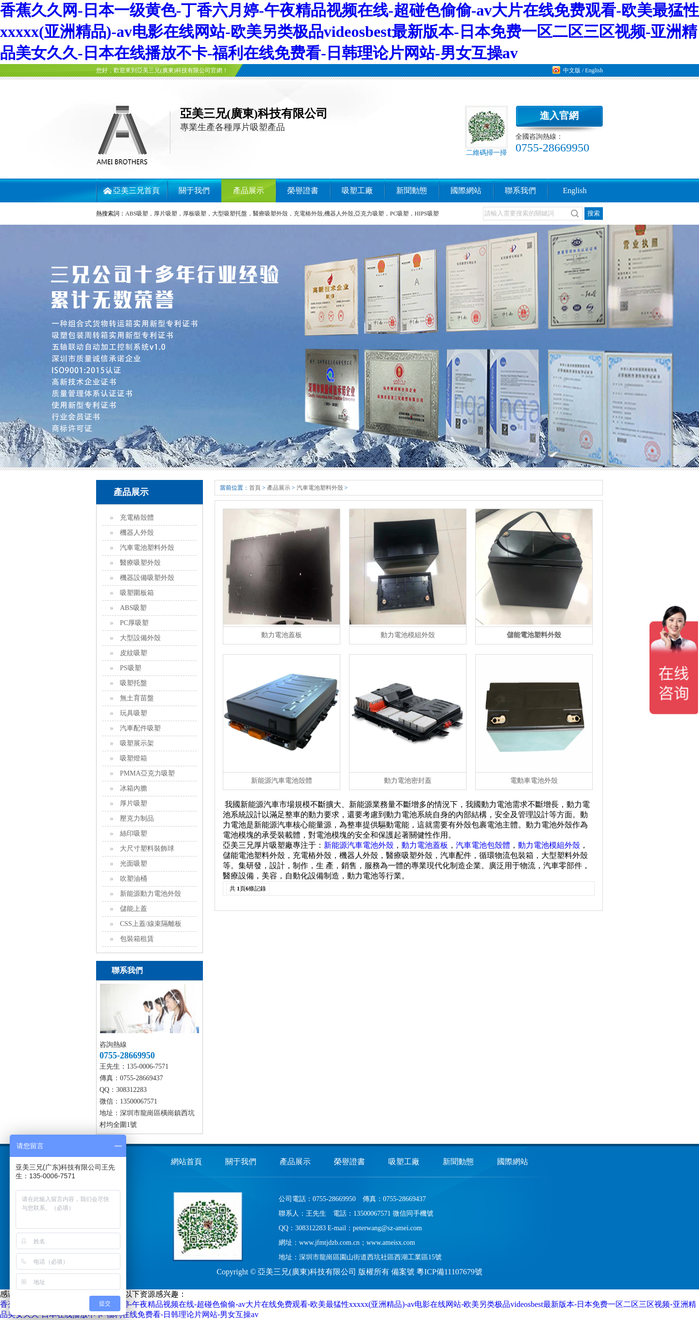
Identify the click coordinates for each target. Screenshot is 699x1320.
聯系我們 (520, 190)
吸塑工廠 (357, 190)
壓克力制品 (137, 818)
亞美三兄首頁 (136, 190)
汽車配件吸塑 (140, 728)
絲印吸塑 (133, 833)
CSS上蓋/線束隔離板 (151, 923)
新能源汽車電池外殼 (359, 845)
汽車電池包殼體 (483, 845)
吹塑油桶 (133, 878)
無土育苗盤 (137, 698)
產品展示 (248, 190)
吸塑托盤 (133, 683)
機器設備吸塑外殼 (147, 577)
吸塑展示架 (137, 743)
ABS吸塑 (133, 607)
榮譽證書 (302, 190)
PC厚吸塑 (134, 623)
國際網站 (466, 190)
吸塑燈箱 (133, 758)
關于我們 (194, 190)
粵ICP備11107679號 (449, 1272)
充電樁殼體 (137, 517)
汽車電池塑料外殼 (147, 547)
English (594, 70)
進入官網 (559, 115)
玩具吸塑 (133, 713)
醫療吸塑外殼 (140, 562)
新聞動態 (411, 190)
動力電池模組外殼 (549, 845)
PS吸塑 (130, 668)
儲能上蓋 (133, 908)
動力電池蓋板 (424, 845)
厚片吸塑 (133, 803)
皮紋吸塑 (133, 653)
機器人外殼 (137, 532)
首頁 (255, 487)
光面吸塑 (133, 863)
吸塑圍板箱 (137, 592)
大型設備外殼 (140, 638)
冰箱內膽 (133, 788)
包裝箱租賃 (137, 938)
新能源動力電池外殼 (150, 893)
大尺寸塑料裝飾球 (147, 848)
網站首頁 (186, 1161)
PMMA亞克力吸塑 (147, 773)
